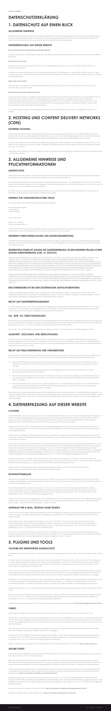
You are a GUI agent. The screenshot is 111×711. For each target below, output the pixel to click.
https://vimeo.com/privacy (88, 644)
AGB (87, 707)
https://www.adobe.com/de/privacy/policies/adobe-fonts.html (66, 688)
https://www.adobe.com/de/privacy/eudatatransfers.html (38, 673)
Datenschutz (99, 707)
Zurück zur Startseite (14, 11)
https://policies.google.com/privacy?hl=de (88, 603)
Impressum (92, 707)
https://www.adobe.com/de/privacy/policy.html (60, 693)
